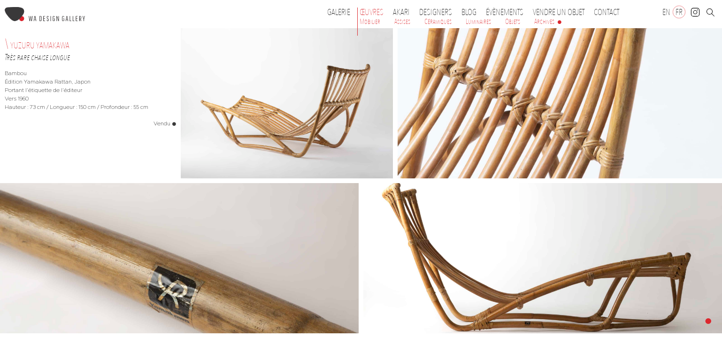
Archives (544, 21)
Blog (468, 12)
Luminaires (478, 21)
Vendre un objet (558, 12)
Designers (438, 12)
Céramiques (438, 21)
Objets (512, 21)
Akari (401, 12)
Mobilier (370, 21)
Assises (402, 21)
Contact (606, 12)
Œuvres (374, 12)
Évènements (507, 12)
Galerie (338, 12)
